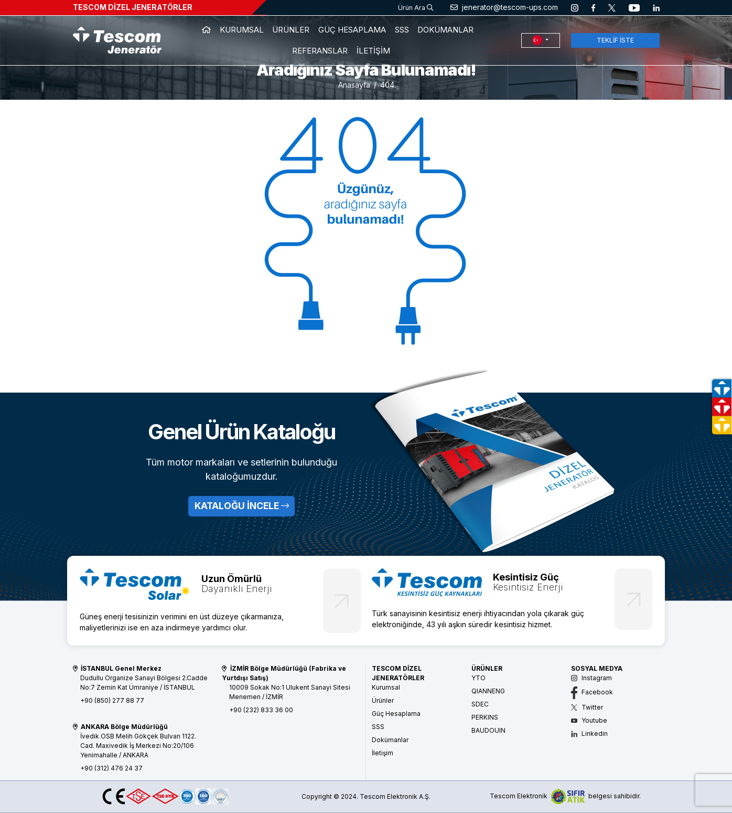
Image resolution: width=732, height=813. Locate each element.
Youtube (589, 720)
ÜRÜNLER (290, 30)
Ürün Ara (415, 8)
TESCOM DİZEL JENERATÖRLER (132, 7)
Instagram (591, 678)
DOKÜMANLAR (445, 30)
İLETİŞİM (373, 51)
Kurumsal (386, 687)
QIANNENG (488, 691)
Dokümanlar (390, 740)
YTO (478, 678)
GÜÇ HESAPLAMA (352, 30)
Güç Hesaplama (396, 713)
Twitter (587, 707)
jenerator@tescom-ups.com (504, 7)
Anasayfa (354, 84)
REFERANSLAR (320, 51)
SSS (402, 30)
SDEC (480, 704)
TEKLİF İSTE (615, 40)
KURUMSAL (242, 30)
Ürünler (383, 700)
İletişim (382, 753)
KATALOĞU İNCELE (242, 505)
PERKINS (484, 717)
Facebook (592, 692)
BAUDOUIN (488, 730)
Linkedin (589, 733)
